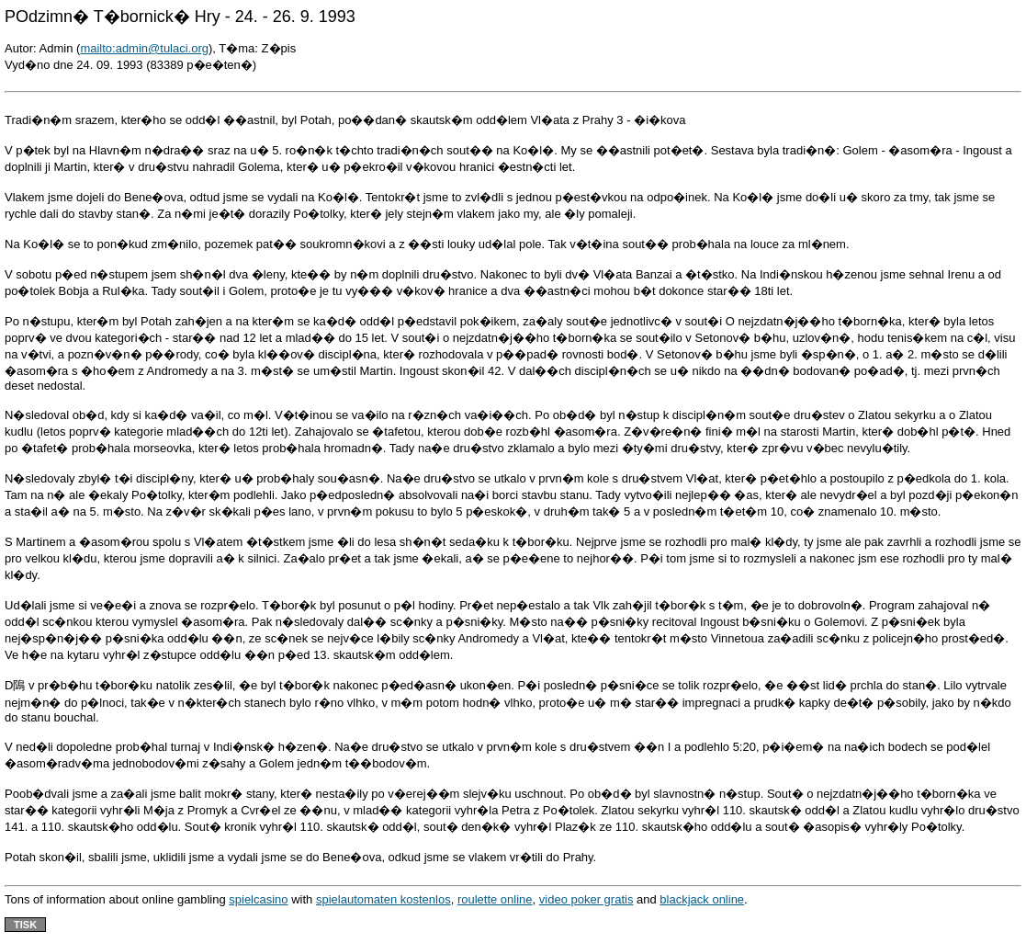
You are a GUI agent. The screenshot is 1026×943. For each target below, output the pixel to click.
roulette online (495, 899)
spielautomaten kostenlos (383, 899)
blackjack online (702, 899)
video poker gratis (586, 899)
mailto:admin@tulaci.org (144, 48)
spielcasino (258, 899)
